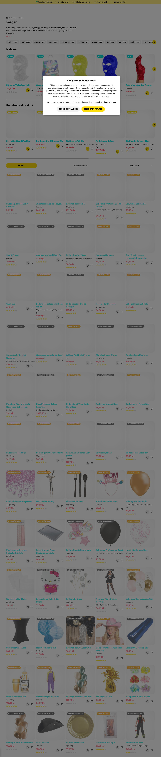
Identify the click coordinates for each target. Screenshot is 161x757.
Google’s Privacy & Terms (105, 102)
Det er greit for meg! (93, 109)
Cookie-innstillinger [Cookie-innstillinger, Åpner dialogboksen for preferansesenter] (68, 109)
